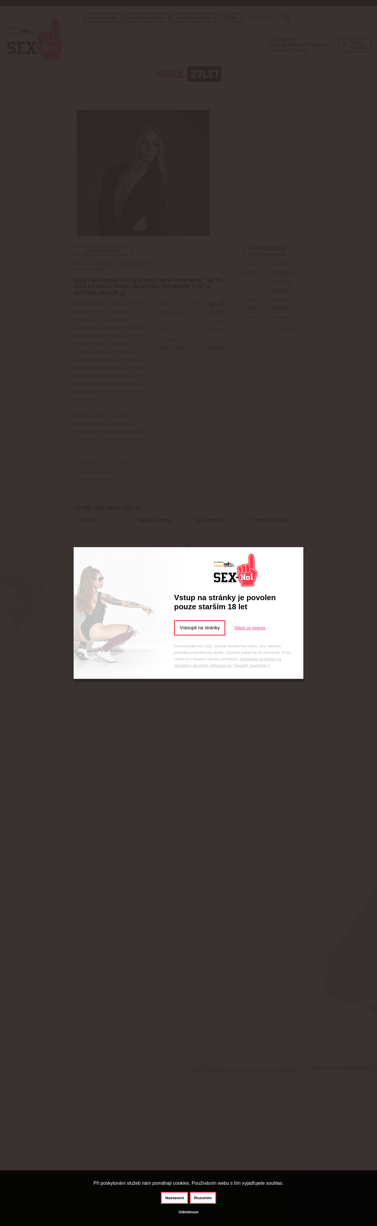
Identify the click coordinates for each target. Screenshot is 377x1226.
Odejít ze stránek (249, 628)
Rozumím (203, 1198)
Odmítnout (188, 1212)
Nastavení (174, 1198)
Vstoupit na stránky (200, 627)
